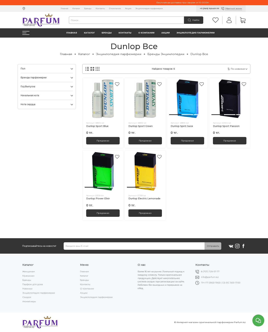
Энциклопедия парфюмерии (149, 8)
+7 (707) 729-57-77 (209, 8)
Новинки (27, 288)
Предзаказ (103, 140)
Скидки (26, 297)
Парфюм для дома (32, 284)
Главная (64, 8)
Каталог (76, 8)
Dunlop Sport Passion (226, 126)
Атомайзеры (29, 301)
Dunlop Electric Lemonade (144, 198)
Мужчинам (28, 275)
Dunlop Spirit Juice (182, 126)
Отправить (213, 246)
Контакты (100, 8)
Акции (128, 8)
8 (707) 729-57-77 (210, 271)
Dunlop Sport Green (140, 126)
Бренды (88, 8)
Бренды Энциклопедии (165, 54)
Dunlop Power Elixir (98, 198)
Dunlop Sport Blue (97, 126)
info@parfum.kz (210, 277)
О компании (115, 8)
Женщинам (28, 271)
